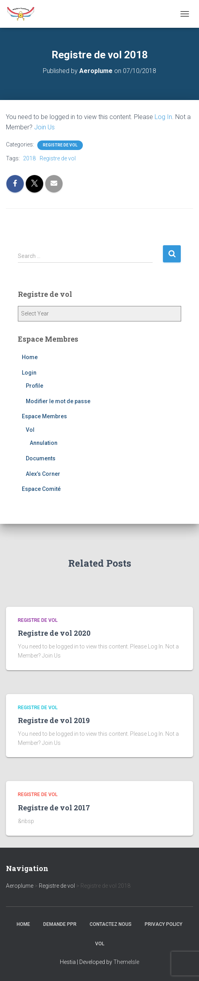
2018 (29, 158)
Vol (30, 430)
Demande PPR (60, 924)
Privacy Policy (163, 924)
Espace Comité (41, 489)
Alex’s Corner (43, 474)
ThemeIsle (126, 962)
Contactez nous (111, 924)
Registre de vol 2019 (54, 720)
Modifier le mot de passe (58, 401)
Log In (163, 117)
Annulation (43, 443)
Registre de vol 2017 (54, 807)
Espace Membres (44, 416)
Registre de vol (60, 145)
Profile (34, 386)
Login (29, 372)
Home (30, 357)
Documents (40, 458)
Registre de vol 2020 (54, 633)
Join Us (44, 127)
